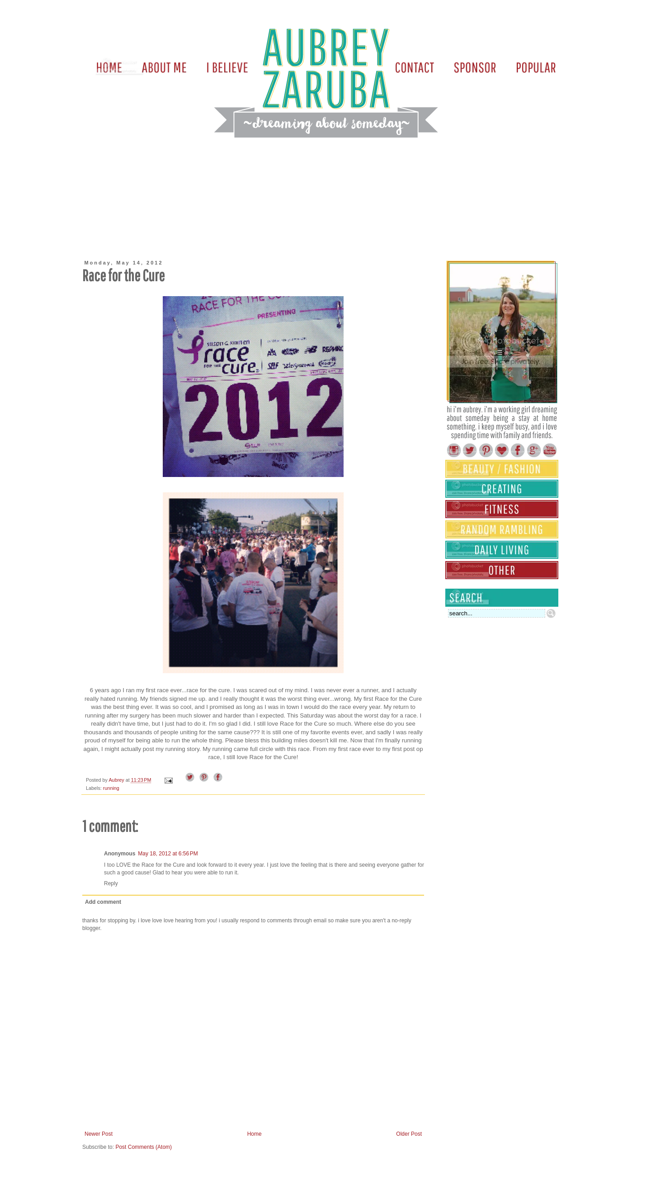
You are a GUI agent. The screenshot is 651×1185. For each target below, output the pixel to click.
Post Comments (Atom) (143, 1147)
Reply (111, 883)
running (111, 788)
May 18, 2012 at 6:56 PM (168, 853)
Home (254, 1134)
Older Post (409, 1134)
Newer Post (99, 1134)
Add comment (103, 902)
